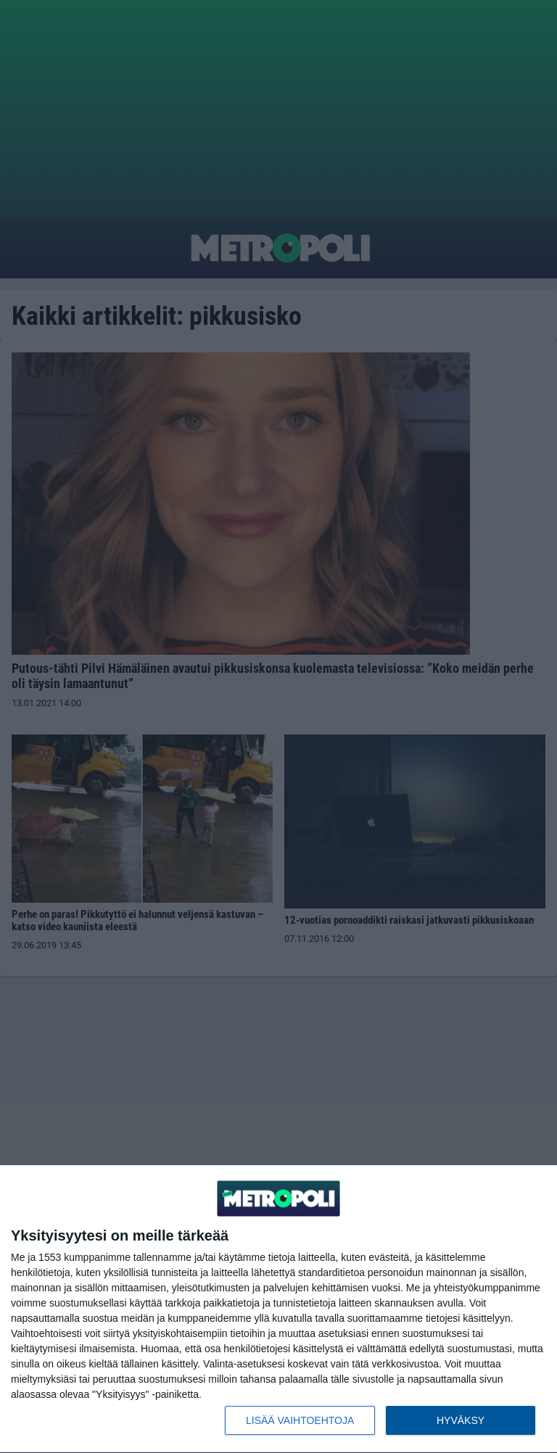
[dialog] (278, 1309)
